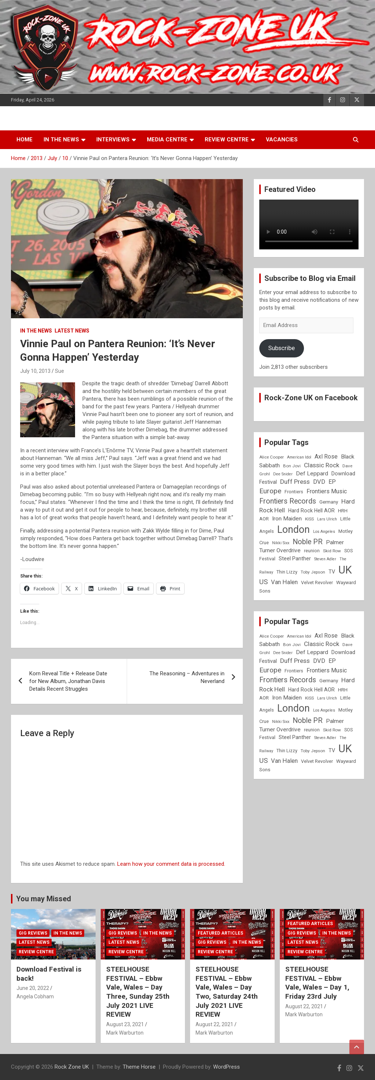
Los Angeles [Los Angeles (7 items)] (324, 531)
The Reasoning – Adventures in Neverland (186, 677)
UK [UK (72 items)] (345, 570)
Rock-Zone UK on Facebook (311, 397)
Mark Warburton (125, 1033)
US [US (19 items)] (263, 582)
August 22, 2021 (214, 1024)
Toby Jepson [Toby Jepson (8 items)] (313, 572)
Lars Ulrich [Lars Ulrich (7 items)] (327, 519)
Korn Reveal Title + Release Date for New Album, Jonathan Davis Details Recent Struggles (68, 681)
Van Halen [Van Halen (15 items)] (284, 582)
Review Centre (227, 139)
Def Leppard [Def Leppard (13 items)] (312, 473)
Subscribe (281, 348)
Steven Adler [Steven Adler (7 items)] (325, 559)
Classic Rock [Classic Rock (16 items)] (321, 465)
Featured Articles (220, 933)
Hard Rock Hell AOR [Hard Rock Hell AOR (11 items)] (311, 510)
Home (24, 139)
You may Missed (43, 898)
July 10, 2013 (35, 371)
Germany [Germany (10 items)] (328, 502)
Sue (59, 371)
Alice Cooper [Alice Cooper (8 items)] (271, 457)
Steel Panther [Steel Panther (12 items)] (295, 558)
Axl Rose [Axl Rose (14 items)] (326, 456)
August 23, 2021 (125, 1024)
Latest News (72, 331)
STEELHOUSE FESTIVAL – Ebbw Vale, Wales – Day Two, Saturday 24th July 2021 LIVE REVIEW (227, 991)
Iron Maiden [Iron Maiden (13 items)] (287, 518)
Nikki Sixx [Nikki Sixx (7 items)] (280, 543)
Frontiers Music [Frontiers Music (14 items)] (327, 491)
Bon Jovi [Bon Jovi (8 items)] (292, 465)
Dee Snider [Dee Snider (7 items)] (283, 474)
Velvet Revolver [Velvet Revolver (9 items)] (317, 582)
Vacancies (282, 139)
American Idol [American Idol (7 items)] (299, 457)
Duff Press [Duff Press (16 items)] (295, 481)
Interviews (113, 139)
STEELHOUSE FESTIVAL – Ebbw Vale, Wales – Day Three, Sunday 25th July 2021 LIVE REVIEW (138, 991)
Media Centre (167, 139)
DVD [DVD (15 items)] (319, 481)
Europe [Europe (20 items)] (270, 491)
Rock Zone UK (72, 1067)
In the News (61, 139)
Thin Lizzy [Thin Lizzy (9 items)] (286, 572)
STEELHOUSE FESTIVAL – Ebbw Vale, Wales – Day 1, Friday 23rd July (317, 983)
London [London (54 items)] (293, 529)
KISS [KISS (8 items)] (309, 519)
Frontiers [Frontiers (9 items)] (294, 491)
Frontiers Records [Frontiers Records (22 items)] (287, 501)
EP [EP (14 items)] (332, 481)
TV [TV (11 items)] (331, 572)
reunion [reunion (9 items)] (312, 550)
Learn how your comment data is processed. (171, 864)
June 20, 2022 (32, 988)
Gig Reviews (33, 933)
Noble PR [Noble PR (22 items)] (308, 542)
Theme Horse (139, 1067)
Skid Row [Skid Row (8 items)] (332, 550)
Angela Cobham (35, 996)
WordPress (226, 1067)
